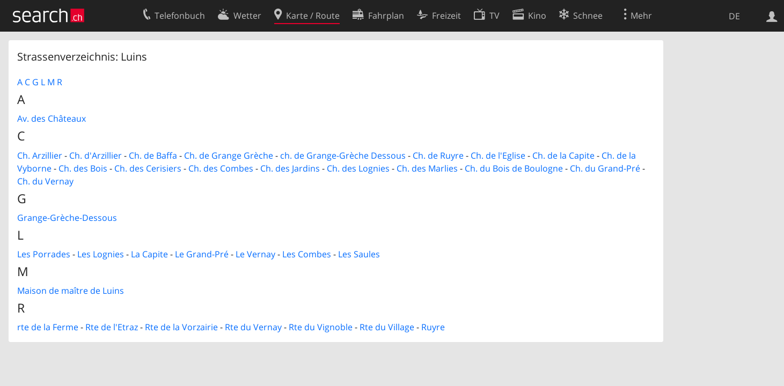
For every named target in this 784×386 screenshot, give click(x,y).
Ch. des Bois (82, 168)
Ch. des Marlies (427, 168)
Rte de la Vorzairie (181, 327)
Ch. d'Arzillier (95, 155)
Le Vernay (255, 254)
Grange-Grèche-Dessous (67, 218)
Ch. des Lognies (358, 168)
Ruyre (433, 327)
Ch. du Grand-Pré (605, 168)
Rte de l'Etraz (111, 327)
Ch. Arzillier (39, 155)
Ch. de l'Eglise (498, 155)
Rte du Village (387, 327)
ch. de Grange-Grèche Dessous (343, 155)
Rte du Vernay (253, 327)
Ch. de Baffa (153, 155)
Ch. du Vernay (45, 181)
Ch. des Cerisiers (147, 168)
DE (734, 16)
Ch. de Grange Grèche (228, 155)
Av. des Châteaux (51, 118)
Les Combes (306, 254)
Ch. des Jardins (290, 168)
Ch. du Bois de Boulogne (514, 168)
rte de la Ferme (47, 327)
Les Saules (359, 254)
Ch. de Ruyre (438, 155)
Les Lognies (100, 254)
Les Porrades (43, 254)
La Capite (149, 254)
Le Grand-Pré (202, 254)
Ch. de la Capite (563, 155)
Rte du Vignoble (321, 327)
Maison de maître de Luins (70, 290)
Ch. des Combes (220, 168)
